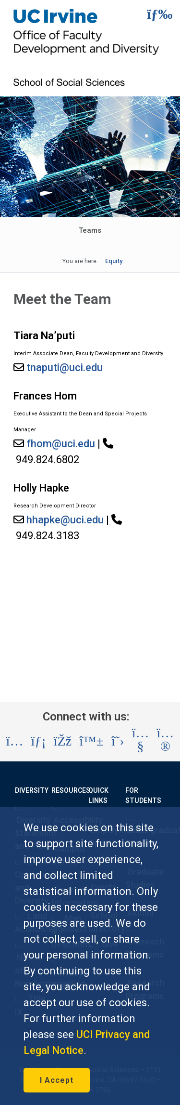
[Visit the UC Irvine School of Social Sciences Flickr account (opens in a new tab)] (165, 741)
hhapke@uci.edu (65, 520)
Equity (113, 261)
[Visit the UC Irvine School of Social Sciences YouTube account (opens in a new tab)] (140, 741)
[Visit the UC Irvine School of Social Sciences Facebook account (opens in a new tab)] (63, 741)
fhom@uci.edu (61, 444)
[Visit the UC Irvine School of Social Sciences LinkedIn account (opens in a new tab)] (38, 741)
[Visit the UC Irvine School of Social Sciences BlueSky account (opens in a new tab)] (91, 741)
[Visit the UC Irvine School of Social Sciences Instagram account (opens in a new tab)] (15, 741)
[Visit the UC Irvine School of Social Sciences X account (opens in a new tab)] (117, 741)
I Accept (56, 1080)
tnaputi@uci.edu (64, 367)
